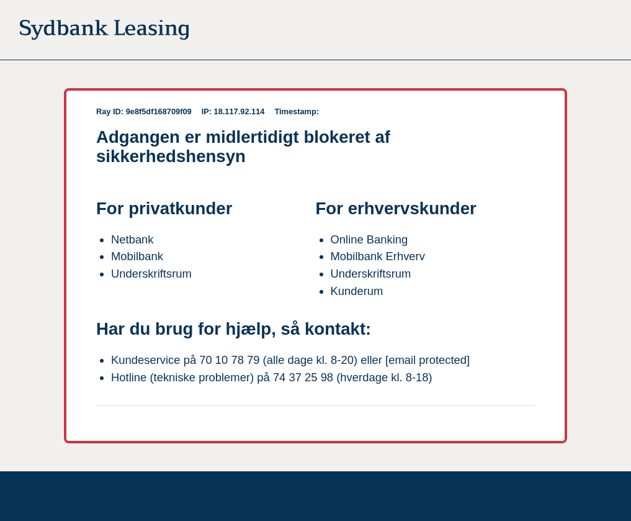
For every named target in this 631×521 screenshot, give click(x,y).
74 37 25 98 (303, 377)
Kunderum (357, 290)
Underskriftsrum (151, 273)
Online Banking (369, 239)
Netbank (132, 239)
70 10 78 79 (229, 359)
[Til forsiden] (104, 32)
